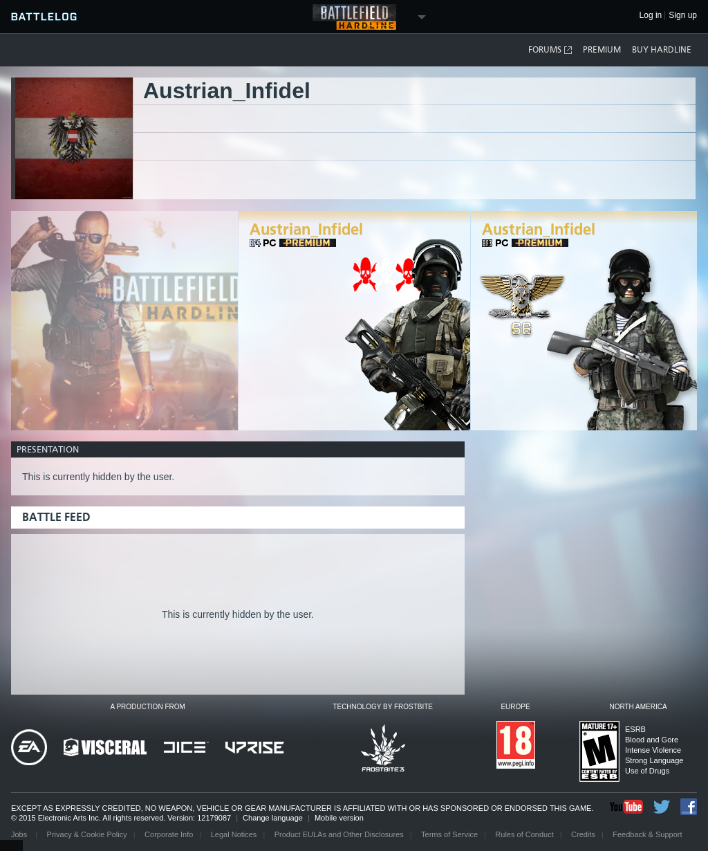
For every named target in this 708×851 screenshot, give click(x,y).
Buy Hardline (661, 50)
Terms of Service (449, 834)
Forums (550, 50)
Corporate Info (169, 834)
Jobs (20, 834)
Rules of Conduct (524, 834)
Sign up (683, 15)
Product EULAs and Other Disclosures (339, 834)
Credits (583, 834)
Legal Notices (234, 834)
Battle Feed (56, 517)
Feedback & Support (647, 834)
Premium (602, 50)
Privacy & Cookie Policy (87, 834)
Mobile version (339, 818)
